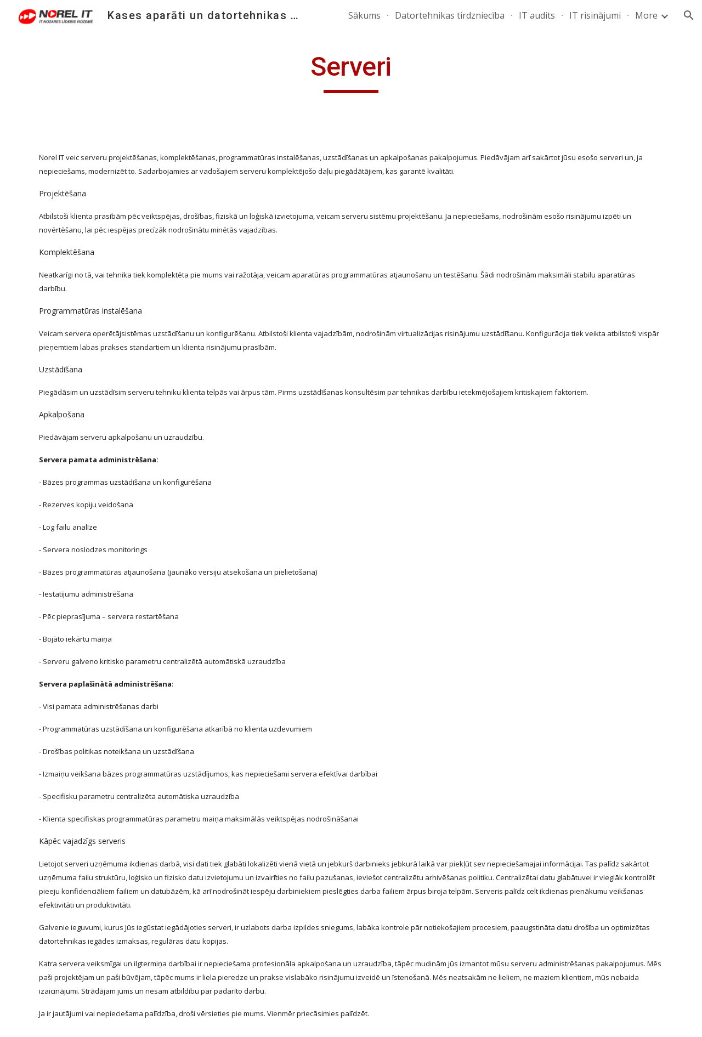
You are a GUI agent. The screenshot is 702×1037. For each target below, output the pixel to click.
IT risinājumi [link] (595, 15)
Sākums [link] (364, 15)
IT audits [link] (537, 15)
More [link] (646, 15)
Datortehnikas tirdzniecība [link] (450, 15)
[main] (351, 72)
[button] (689, 15)
